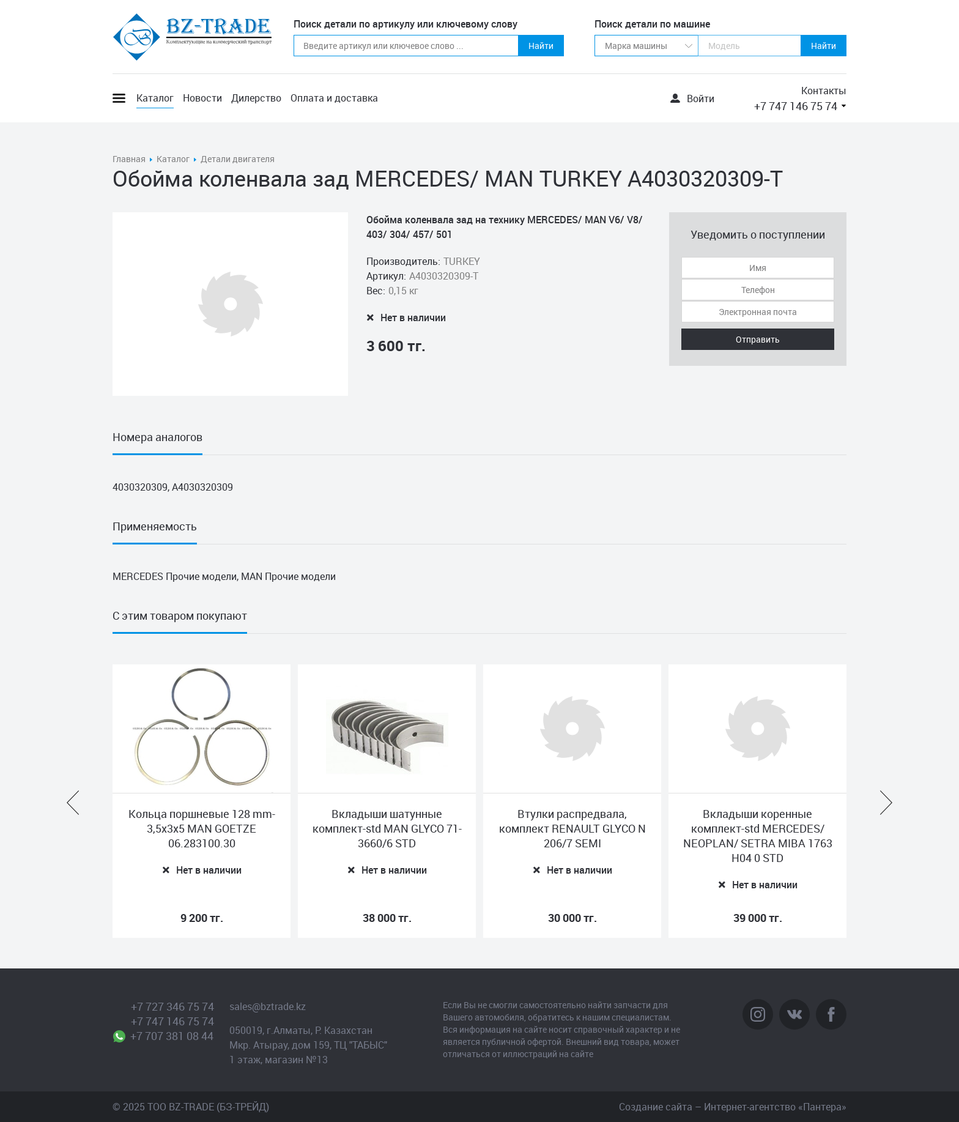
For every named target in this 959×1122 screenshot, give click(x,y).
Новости (202, 98)
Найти (541, 45)
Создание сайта (655, 1106)
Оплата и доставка (334, 98)
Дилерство (256, 98)
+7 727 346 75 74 (172, 1006)
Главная (129, 159)
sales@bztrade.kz (267, 1006)
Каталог (155, 98)
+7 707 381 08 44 (172, 1035)
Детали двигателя (238, 159)
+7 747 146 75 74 (795, 105)
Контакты (823, 90)
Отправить (758, 339)
